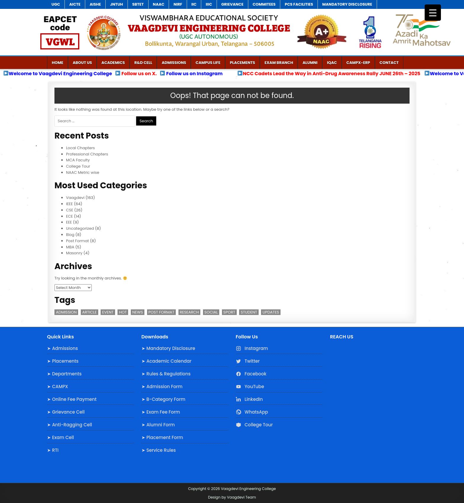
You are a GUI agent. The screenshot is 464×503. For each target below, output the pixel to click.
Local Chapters (80, 148)
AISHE (95, 4)
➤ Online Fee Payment (71, 399)
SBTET (138, 4)
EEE (69, 222)
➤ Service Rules (158, 450)
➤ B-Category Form (163, 399)
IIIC (209, 4)
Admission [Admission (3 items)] (66, 312)
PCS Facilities (299, 4)
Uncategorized (80, 228)
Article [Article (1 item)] (89, 312)
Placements (242, 62)
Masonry (74, 253)
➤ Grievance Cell (66, 412)
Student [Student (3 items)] (249, 312)
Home (57, 62)
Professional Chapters (87, 154)
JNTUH (116, 4)
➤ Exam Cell (60, 437)
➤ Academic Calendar (166, 361)
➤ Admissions (62, 348)
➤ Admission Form (162, 386)
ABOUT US (82, 62)
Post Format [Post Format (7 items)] (162, 312)
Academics (113, 62)
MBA (70, 247)
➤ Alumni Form (158, 425)
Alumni (310, 62)
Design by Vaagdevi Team (232, 497)
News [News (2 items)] (137, 312)
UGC (55, 4)
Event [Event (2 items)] (107, 312)
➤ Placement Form (162, 437)
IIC (194, 4)
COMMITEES (264, 4)
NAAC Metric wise (82, 172)
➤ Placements (62, 361)
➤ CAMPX (57, 386)
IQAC (332, 62)
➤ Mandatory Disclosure (168, 348)
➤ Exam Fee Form (160, 412)
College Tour (78, 166)
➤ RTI (53, 450)
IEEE (69, 204)
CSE (69, 210)
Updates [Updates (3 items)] (270, 312)
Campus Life (208, 62)
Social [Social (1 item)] (211, 312)
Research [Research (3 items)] (189, 312)
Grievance (232, 4)
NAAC (159, 4)
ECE (69, 216)
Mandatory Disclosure (347, 4)
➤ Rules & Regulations (166, 374)
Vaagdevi (75, 197)
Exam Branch (279, 62)
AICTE (74, 4)
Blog (70, 234)
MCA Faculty (78, 160)
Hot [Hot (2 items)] (123, 312)
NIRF (177, 4)
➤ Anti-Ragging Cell (69, 425)
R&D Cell (143, 62)
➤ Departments (64, 374)
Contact (389, 62)
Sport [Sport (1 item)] (229, 312)
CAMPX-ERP (358, 62)
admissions (174, 62)
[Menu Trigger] (433, 12)
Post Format (77, 241)
